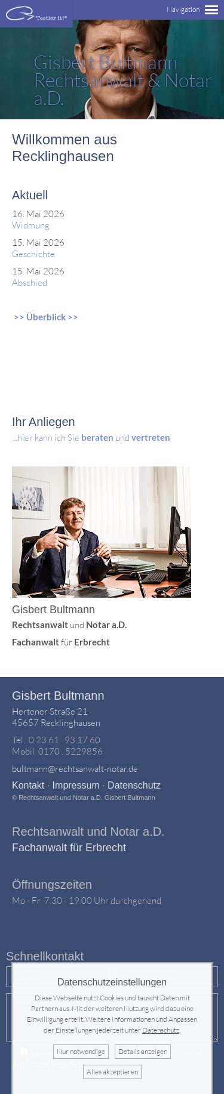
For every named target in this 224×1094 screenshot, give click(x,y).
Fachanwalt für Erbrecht (69, 848)
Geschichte (33, 253)
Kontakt (28, 785)
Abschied (29, 282)
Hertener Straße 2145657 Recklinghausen (56, 717)
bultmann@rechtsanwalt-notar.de (75, 768)
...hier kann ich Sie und (91, 437)
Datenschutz (134, 785)
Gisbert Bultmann (58, 695)
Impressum (76, 785)
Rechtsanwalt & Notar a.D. (123, 79)
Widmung (31, 225)
